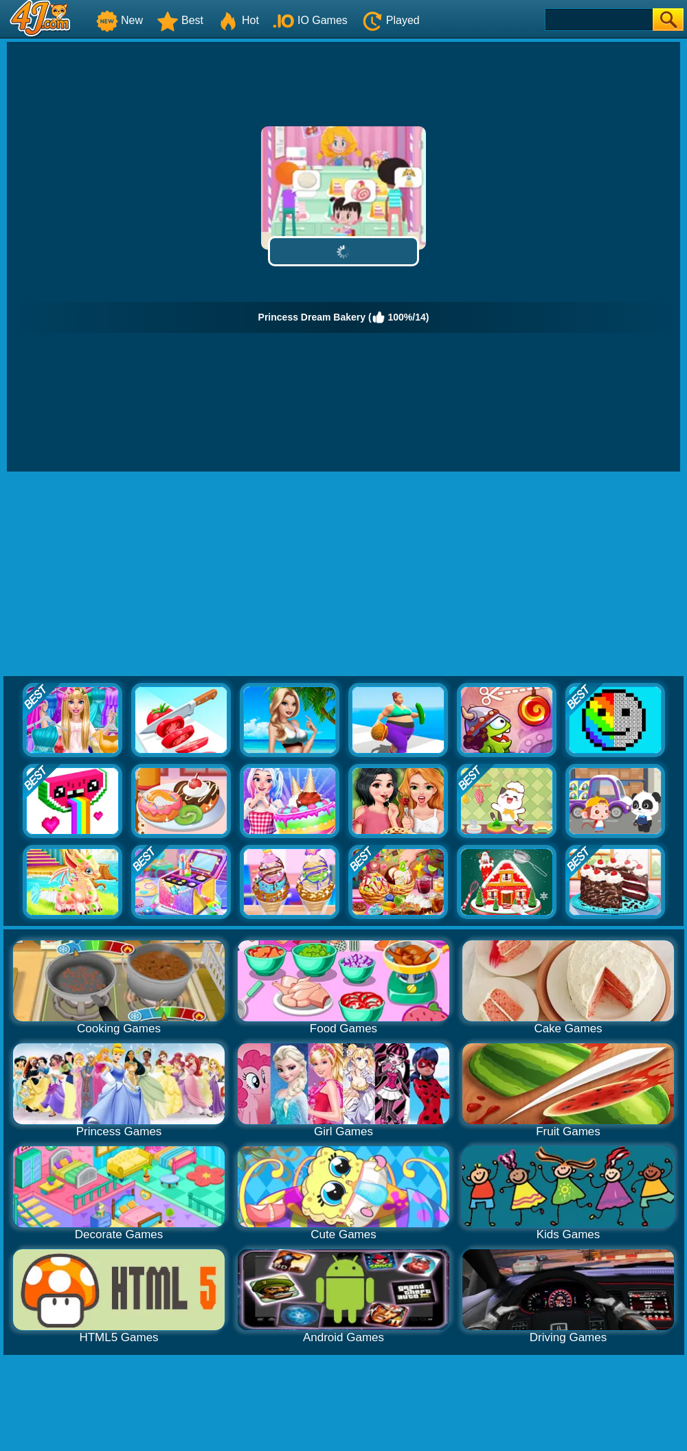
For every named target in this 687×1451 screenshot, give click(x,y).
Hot (238, 20)
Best (180, 20)
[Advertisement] (343, 574)
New (119, 20)
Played (390, 20)
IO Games (310, 20)
